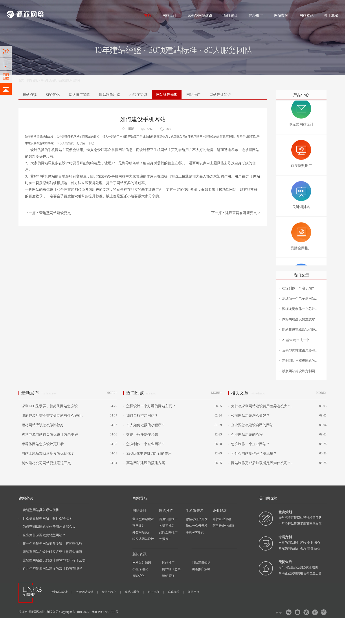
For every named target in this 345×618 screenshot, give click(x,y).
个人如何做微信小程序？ (144, 425)
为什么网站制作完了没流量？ (252, 453)
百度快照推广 (168, 519)
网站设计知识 (220, 95)
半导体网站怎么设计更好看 (41, 444)
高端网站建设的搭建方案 (144, 463)
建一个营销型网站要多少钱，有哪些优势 (50, 543)
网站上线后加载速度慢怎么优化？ (46, 453)
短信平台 (193, 592)
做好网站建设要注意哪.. (299, 319)
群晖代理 (176, 592)
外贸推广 (165, 539)
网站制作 (25, 4)
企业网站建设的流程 (245, 434)
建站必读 (30, 95)
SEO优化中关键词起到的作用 (147, 453)
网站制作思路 (109, 95)
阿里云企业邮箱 (223, 525)
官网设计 (138, 525)
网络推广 (53, 4)
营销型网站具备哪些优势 (38, 510)
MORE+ (111, 392)
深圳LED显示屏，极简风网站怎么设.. (48, 406)
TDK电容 (156, 592)
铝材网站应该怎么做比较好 (41, 425)
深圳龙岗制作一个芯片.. (299, 309)
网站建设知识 (49, 80)
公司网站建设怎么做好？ (249, 415)
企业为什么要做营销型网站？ (42, 535)
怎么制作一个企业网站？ (144, 444)
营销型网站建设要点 (55, 213)
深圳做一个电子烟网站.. (299, 298)
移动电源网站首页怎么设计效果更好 (48, 434)
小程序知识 (138, 95)
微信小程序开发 (196, 519)
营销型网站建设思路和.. (299, 350)
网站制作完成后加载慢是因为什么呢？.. (260, 463)
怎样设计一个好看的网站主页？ (149, 406)
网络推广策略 (79, 95)
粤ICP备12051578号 (105, 612)
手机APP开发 (195, 532)
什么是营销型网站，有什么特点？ (45, 518)
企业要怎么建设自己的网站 (250, 425)
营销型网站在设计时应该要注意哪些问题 (50, 552)
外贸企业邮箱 (222, 519)
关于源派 (331, 15)
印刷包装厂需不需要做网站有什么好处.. (50, 415)
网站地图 (333, 4)
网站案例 (281, 15)
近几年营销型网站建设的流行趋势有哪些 (50, 568)
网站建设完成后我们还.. (299, 329)
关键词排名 (166, 525)
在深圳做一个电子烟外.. (299, 288)
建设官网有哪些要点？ (243, 213)
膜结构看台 (134, 592)
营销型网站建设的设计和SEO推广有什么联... (53, 560)
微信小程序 (111, 592)
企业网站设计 (61, 592)
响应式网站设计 (143, 539)
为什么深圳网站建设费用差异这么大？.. (260, 406)
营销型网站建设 (200, 15)
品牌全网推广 (168, 532)
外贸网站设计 (141, 532)
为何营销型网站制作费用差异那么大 (46, 526)
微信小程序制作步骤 (140, 434)
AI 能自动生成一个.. (296, 340)
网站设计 (39, 4)
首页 (147, 15)
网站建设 (12, 4)
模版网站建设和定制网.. (299, 371)
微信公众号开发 (196, 525)
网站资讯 (306, 15)
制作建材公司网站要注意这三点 (44, 463)
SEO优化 (53, 95)
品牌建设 (231, 15)
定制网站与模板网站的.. (299, 360)
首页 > (22, 80)
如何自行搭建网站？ (140, 415)
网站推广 (193, 95)
